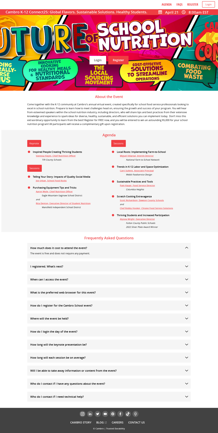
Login (208, 4)
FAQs (179, 4)
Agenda (167, 4)
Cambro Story (80, 422)
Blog (101, 422)
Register (192, 4)
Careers (117, 422)
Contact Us (136, 422)
